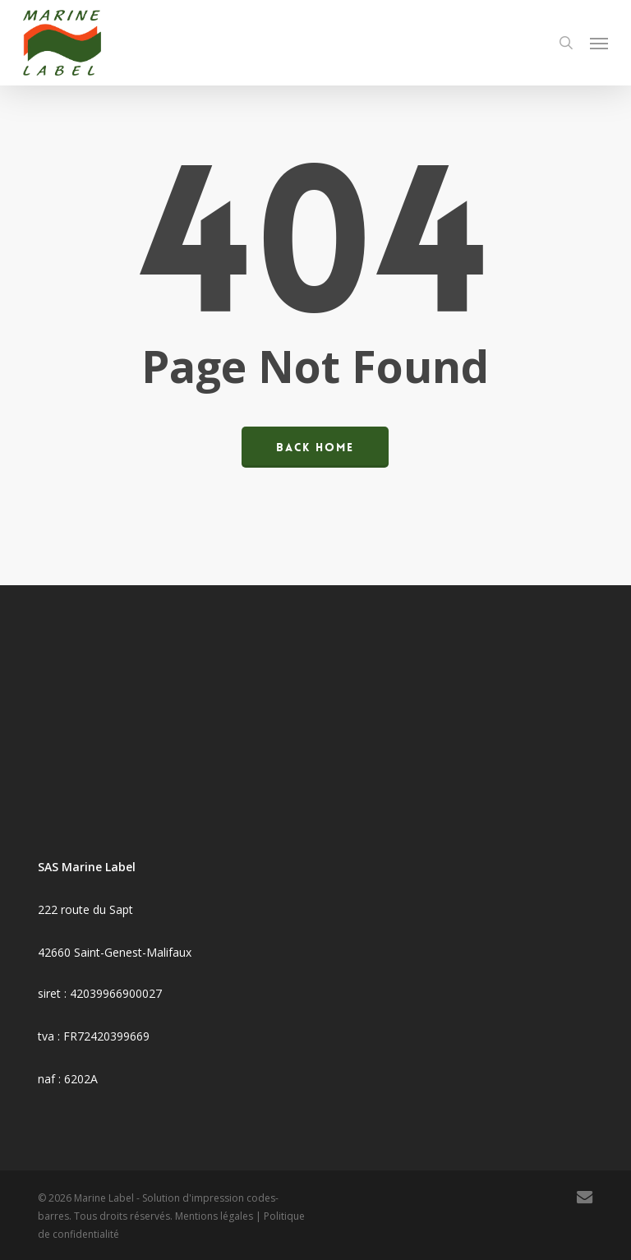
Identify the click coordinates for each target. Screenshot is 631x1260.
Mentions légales (214, 1216)
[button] (599, 43)
